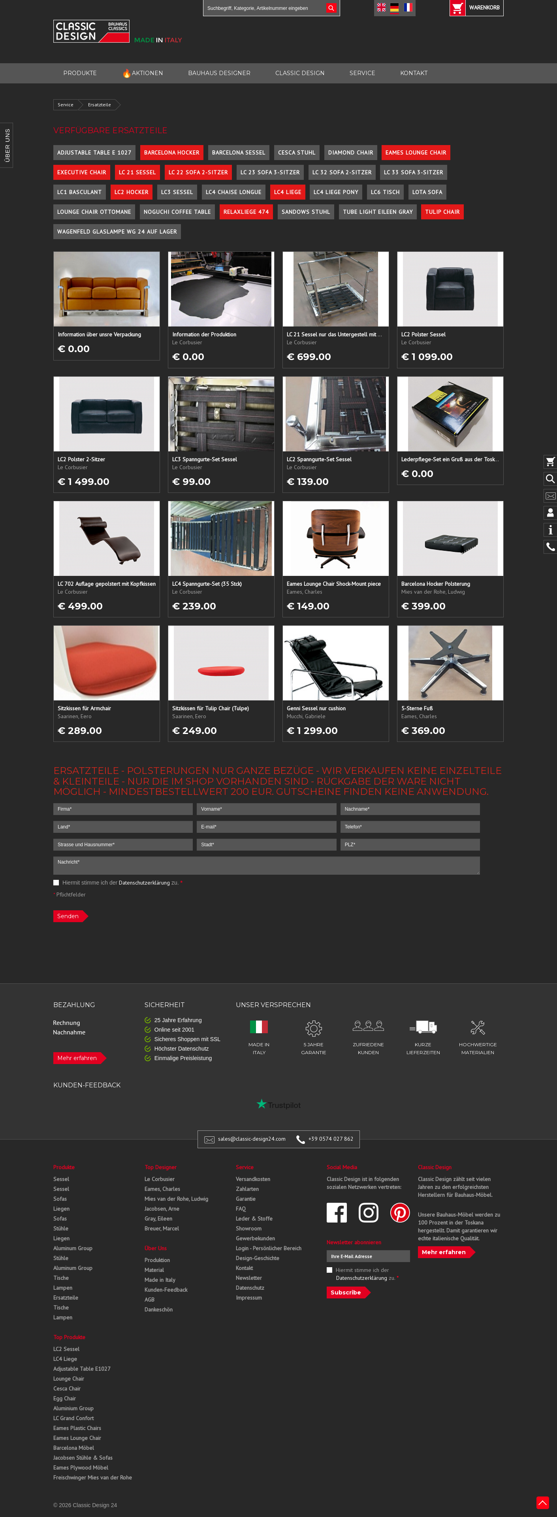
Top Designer (161, 1167)
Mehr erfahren (77, 1058)
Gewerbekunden (255, 1238)
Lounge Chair (68, 1378)
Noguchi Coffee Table (177, 211)
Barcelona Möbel (73, 1447)
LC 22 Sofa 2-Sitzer (198, 172)
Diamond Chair (350, 152)
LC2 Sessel (66, 1349)
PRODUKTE (80, 73)
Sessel (61, 1179)
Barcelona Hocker (171, 152)
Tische (61, 1277)
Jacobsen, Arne (162, 1208)
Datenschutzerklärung (144, 882)
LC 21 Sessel (137, 172)
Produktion (157, 1260)
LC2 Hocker (132, 192)
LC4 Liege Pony (336, 192)
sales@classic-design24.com (252, 1138)
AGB (149, 1299)
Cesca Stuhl (297, 152)
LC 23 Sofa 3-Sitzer (270, 172)
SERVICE (362, 73)
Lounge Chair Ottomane (94, 211)
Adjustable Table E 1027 (94, 152)
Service (65, 105)
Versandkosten (253, 1179)
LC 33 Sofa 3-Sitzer (413, 172)
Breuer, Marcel (162, 1228)
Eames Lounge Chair (416, 152)
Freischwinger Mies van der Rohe (92, 1477)
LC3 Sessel (177, 192)
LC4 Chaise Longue (234, 192)
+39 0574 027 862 (331, 1138)
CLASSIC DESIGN (300, 73)
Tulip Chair (442, 211)
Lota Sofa (427, 192)
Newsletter (249, 1277)
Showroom (249, 1228)
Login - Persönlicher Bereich (268, 1248)
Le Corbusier (160, 1179)
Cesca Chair (67, 1388)
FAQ (241, 1208)
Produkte (64, 1167)
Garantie (246, 1198)
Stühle (60, 1228)
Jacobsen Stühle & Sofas (83, 1457)
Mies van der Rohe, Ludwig (176, 1198)
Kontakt (244, 1268)
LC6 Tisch (385, 192)
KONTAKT (413, 73)
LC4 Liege (287, 192)
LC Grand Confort (73, 1418)
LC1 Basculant (79, 192)
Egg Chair (64, 1398)
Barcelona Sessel (238, 152)
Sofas (60, 1198)
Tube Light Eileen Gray (378, 211)
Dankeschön (159, 1309)
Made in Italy (160, 1279)
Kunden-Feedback (166, 1289)
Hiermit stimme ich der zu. (118, 882)
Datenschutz (250, 1287)
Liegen (61, 1208)
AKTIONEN (142, 73)
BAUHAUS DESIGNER (219, 73)
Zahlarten (247, 1188)
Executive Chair (81, 172)
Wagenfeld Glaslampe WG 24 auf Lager (117, 231)
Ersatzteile (99, 105)
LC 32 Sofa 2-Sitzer (342, 172)
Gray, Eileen (158, 1218)
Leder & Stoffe (254, 1218)
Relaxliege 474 (246, 211)
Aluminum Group (72, 1248)
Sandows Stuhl (306, 211)
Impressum (249, 1297)
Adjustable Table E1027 (82, 1368)
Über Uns (156, 1248)
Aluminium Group (73, 1408)
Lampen (62, 1287)
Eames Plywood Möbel (80, 1467)
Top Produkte (69, 1337)
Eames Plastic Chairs (77, 1428)
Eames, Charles (162, 1188)
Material (154, 1270)
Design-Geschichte (257, 1258)
